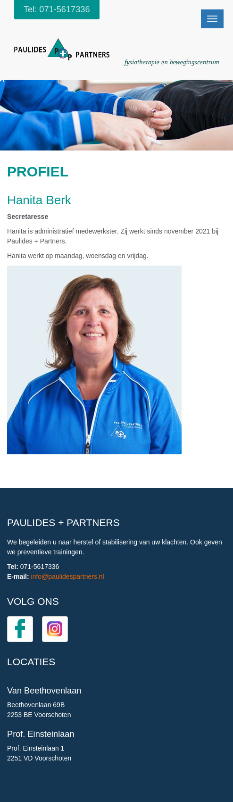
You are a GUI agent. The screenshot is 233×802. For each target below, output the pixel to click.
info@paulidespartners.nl (67, 576)
